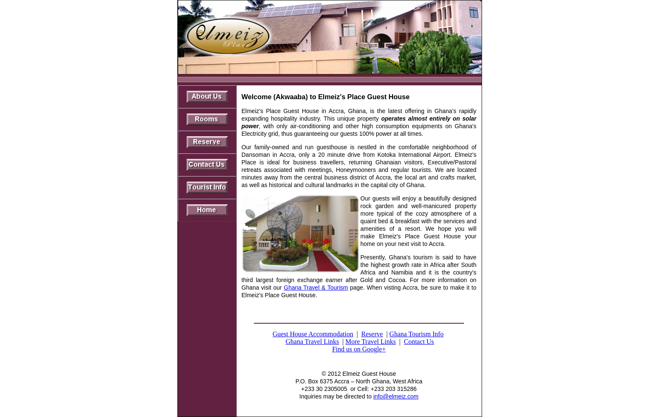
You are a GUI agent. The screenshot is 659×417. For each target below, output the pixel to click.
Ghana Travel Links (312, 341)
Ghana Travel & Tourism (316, 287)
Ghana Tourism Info (416, 334)
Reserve (372, 334)
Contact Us (419, 341)
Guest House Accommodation (312, 334)
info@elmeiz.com (396, 396)
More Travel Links (370, 341)
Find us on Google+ (359, 349)
